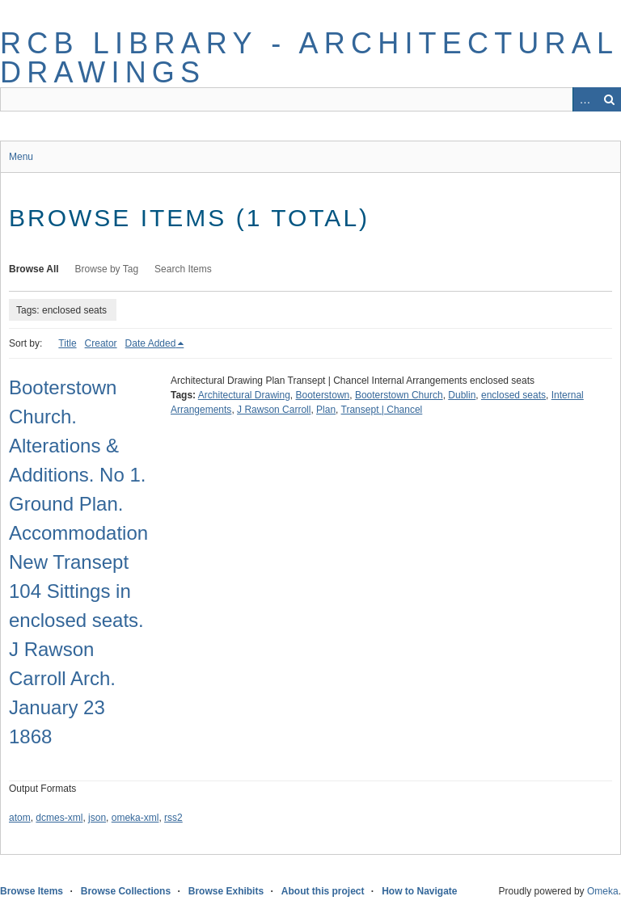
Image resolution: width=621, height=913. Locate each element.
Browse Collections (126, 891)
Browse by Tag (107, 269)
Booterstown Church (399, 395)
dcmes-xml (59, 817)
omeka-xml (135, 817)
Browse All (34, 269)
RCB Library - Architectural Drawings (309, 58)
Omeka (603, 891)
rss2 (173, 817)
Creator (101, 343)
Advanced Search (584, 99)
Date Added (150, 343)
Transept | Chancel (382, 409)
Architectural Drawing (244, 395)
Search (609, 99)
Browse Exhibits (226, 891)
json (97, 817)
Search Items (183, 269)
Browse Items (31, 891)
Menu (21, 156)
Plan (326, 409)
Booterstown (323, 395)
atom (20, 817)
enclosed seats (513, 395)
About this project (323, 891)
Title (67, 343)
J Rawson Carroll (273, 409)
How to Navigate (419, 891)
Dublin (461, 395)
